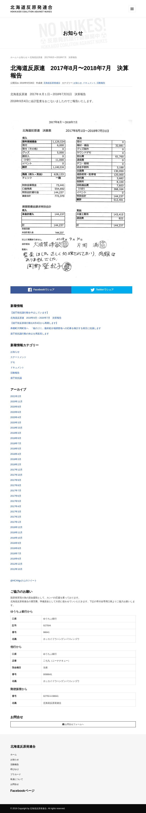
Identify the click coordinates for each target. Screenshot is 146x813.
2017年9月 (15, 480)
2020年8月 (15, 406)
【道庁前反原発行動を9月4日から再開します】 (34, 323)
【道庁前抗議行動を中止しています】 (29, 312)
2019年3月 (15, 433)
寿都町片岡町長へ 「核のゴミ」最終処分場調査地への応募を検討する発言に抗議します (55, 328)
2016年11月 (16, 532)
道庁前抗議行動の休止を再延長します (29, 333)
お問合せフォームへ (73, 724)
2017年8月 (15, 485)
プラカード (15, 774)
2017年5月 (15, 501)
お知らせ (23, 57)
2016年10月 (16, 537)
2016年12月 (16, 527)
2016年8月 (15, 548)
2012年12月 (16, 564)
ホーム (13, 57)
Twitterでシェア (102, 290)
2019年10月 (16, 427)
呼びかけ (14, 769)
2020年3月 (15, 422)
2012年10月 (16, 569)
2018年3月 (15, 459)
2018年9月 (15, 438)
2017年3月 (15, 511)
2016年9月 (15, 543)
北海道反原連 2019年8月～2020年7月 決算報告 (35, 318)
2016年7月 (15, 553)
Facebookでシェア (41, 290)
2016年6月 (15, 558)
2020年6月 (15, 412)
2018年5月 (15, 448)
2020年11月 (16, 401)
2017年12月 (16, 469)
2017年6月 (15, 496)
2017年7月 (15, 490)
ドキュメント (89, 83)
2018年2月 (15, 464)
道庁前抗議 (16, 378)
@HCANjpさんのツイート (23, 580)
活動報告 (101, 83)
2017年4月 (15, 506)
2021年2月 (15, 396)
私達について (16, 779)
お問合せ (14, 784)
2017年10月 (16, 475)
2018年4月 (15, 454)
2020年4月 (15, 417)
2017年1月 (15, 522)
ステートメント (18, 357)
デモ (12, 362)
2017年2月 (15, 516)
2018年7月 (15, 443)
